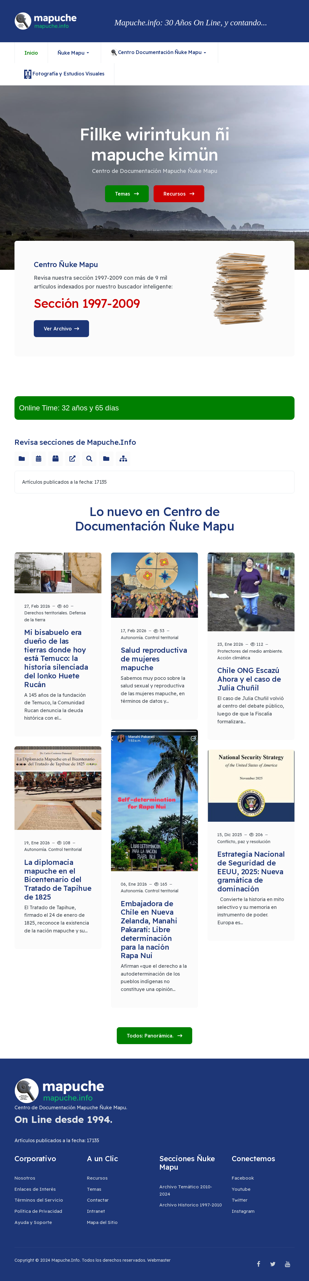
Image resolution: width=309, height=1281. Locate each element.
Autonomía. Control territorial (149, 637)
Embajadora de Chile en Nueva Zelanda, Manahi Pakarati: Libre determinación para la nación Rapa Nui (149, 929)
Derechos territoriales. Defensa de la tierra (55, 616)
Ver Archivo (58, 329)
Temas (127, 194)
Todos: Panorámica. (151, 1036)
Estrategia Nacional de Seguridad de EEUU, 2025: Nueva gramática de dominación (251, 871)
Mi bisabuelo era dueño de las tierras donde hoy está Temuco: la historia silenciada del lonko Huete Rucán (56, 658)
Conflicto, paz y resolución (243, 841)
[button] (74, 52)
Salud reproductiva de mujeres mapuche (154, 658)
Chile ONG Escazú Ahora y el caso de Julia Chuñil (249, 679)
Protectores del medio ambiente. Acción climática (250, 654)
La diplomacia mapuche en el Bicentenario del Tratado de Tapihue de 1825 (57, 879)
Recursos (179, 194)
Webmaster (158, 1260)
